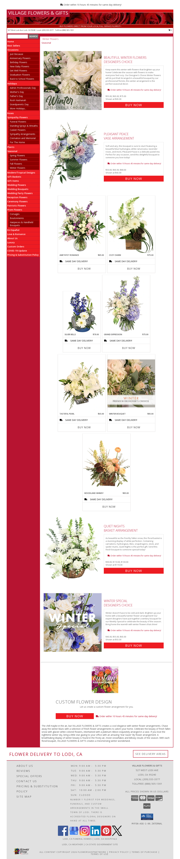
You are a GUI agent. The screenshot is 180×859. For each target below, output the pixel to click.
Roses (10, 113)
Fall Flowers (16, 163)
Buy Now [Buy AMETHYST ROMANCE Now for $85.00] (84, 268)
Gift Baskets (14, 176)
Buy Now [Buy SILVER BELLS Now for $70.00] (84, 348)
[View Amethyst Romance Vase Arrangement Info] (82, 225)
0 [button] (170, 30)
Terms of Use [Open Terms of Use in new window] (99, 854)
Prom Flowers (14, 209)
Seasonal (12, 151)
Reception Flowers (17, 197)
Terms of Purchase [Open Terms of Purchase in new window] (144, 852)
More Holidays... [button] (18, 108)
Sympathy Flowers (17, 117)
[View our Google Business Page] (74, 834)
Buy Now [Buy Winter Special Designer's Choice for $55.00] (133, 645)
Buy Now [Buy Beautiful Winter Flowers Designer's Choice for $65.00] (133, 105)
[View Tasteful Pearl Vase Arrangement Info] (82, 383)
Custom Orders (15, 246)
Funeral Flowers (18, 121)
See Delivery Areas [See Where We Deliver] (150, 754)
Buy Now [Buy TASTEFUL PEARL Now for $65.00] (84, 427)
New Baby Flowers (19, 66)
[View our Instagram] (85, 834)
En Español (13, 230)
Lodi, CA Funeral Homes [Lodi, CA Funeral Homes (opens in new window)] (77, 838)
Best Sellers (13, 45)
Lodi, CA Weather (72, 844)
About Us (12, 238)
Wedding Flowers (16, 184)
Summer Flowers (18, 159)
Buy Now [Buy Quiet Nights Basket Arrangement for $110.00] (133, 571)
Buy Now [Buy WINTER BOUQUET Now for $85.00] (133, 427)
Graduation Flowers (20, 74)
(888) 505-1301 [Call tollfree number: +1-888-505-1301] (68, 30)
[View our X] (117, 834)
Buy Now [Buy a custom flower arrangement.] (74, 716)
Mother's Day (17, 91)
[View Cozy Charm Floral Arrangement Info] (131, 225)
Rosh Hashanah (18, 100)
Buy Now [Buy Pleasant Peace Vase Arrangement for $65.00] (133, 178)
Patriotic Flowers (16, 205)
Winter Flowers (17, 167)
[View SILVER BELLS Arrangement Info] (82, 312)
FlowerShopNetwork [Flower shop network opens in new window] (92, 852)
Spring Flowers (17, 155)
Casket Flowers (18, 129)
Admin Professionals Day (23, 87)
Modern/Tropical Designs (21, 172)
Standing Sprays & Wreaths (24, 125)
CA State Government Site (102, 844)
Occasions (12, 49)
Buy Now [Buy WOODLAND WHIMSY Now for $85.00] (109, 506)
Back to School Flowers (22, 78)
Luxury (11, 242)
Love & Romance (16, 234)
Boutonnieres (17, 218)
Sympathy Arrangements (22, 134)
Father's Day (16, 96)
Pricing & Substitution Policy (23, 254)
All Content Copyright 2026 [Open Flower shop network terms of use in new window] (58, 852)
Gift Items (13, 180)
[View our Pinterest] (106, 834)
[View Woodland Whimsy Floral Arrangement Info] (106, 463)
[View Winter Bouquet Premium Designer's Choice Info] (131, 383)
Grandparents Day (19, 104)
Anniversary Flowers (20, 58)
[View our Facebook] (63, 834)
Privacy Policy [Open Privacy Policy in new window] (119, 852)
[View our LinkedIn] (95, 834)
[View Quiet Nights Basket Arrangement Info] (73, 547)
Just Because (16, 54)
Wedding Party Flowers (20, 193)
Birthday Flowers (18, 62)
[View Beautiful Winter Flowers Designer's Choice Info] (73, 80)
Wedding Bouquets (17, 189)
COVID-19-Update (17, 250)
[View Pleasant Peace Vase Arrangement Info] (73, 155)
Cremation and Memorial (23, 138)
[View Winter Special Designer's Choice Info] (73, 622)
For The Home (17, 142)
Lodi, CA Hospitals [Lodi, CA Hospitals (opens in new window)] (105, 838)
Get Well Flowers (18, 70)
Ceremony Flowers (17, 201)
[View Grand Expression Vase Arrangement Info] (126, 304)
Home (10, 41)
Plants (10, 147)
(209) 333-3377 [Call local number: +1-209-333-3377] (48, 30)
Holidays (12, 83)
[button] (147, 817)
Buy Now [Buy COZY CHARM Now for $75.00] (133, 268)
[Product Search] (17, 36)
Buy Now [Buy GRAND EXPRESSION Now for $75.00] (128, 348)
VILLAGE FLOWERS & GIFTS (38, 13)
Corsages (15, 214)
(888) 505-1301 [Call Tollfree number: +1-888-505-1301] (153, 783)
